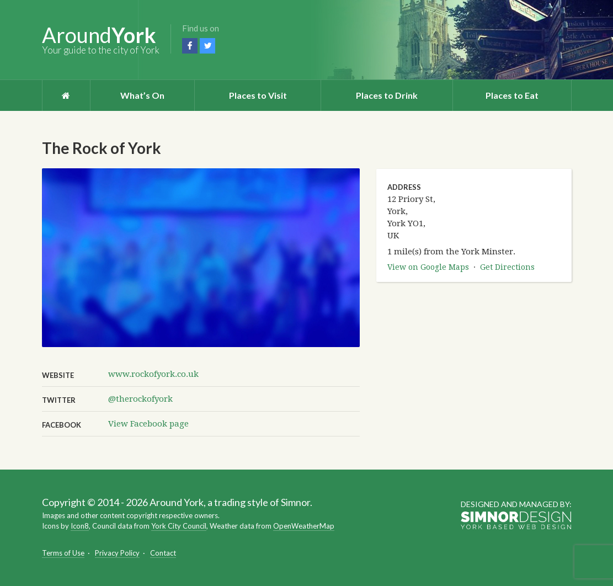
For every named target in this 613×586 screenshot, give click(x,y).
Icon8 (80, 525)
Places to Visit (258, 95)
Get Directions (507, 267)
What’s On (142, 95)
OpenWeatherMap (303, 525)
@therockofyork (140, 399)
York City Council (178, 525)
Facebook (190, 46)
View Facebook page (148, 424)
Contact (163, 552)
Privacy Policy (117, 552)
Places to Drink (387, 95)
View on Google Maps (428, 267)
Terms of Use (63, 552)
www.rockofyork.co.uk (153, 374)
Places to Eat (512, 95)
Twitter (207, 46)
